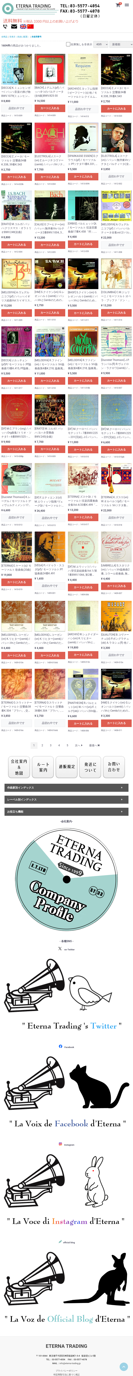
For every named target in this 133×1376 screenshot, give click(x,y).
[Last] (94, 745)
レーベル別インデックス (22, 799)
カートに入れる (49, 108)
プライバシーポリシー (66, 1370)
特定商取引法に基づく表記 (67, 1374)
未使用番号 (36, 37)
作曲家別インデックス (20, 787)
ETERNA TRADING (66, 1346)
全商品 (4, 37)
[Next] (78, 745)
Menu (127, 3)
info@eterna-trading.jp (70, 1363)
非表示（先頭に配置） (19, 37)
